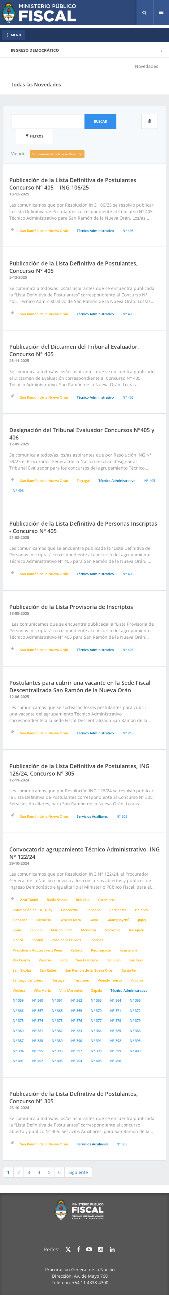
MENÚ (13, 35)
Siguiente (78, 1172)
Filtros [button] (34, 136)
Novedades (146, 66)
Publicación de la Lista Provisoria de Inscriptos (71, 606)
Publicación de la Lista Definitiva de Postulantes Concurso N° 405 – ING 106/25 (72, 183)
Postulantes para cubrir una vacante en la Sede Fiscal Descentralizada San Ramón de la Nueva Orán (79, 686)
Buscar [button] (100, 121)
